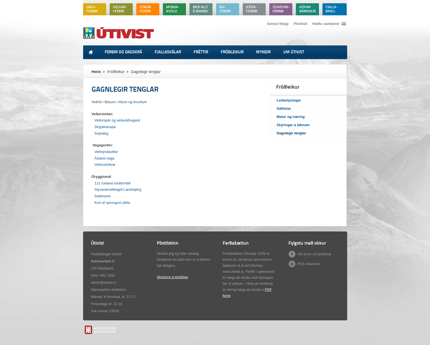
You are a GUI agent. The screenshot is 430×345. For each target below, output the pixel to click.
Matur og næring (291, 117)
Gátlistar (284, 108)
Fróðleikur (116, 71)
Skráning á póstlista (172, 277)
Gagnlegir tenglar (291, 133)
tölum (123, 102)
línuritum (140, 102)
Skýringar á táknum (293, 125)
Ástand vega (104, 158)
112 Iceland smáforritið (112, 183)
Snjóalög (101, 133)
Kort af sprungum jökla (112, 203)
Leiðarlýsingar (289, 100)
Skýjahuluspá (104, 127)
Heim (96, 71)
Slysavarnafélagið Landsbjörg (117, 189)
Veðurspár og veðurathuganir (117, 120)
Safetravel (102, 196)
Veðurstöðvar (104, 165)
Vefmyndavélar (106, 152)
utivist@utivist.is (104, 282)
